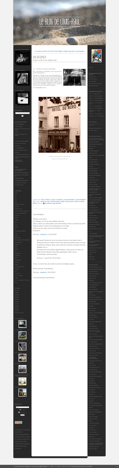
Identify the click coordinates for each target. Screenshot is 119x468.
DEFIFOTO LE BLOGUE (20, 143)
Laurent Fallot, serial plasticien (96, 339)
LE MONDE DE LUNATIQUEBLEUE (93, 358)
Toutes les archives (19, 312)
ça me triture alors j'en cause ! (95, 282)
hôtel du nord (45, 201)
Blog (16, 202)
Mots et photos (18, 242)
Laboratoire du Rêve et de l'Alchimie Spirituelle (95, 189)
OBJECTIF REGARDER (94, 403)
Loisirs (16, 235)
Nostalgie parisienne (93, 85)
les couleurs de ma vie (94, 209)
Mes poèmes (18, 237)
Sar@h (90, 421)
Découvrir (17, 215)
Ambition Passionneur (94, 273)
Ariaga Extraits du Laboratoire (95, 144)
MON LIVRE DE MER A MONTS (22, 240)
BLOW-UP (91, 148)
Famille (16, 219)
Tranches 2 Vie (92, 429)
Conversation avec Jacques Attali (96, 155)
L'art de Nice (92, 177)
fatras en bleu (92, 310)
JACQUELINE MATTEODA (95, 321)
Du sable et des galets (94, 164)
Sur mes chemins (93, 425)
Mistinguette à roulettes (94, 224)
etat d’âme (91, 306)
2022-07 (17, 297)
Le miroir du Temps (93, 355)
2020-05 (17, 310)
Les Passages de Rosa (94, 367)
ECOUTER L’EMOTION (94, 303)
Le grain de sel (92, 350)
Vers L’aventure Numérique (95, 438)
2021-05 (17, 301)
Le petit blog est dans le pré (95, 360)
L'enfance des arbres (93, 179)
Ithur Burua (91, 319)
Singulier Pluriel (92, 252)
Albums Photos (19, 318)
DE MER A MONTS (19, 185)
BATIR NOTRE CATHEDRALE (22, 172)
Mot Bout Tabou (92, 226)
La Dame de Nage (93, 184)
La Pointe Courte (18, 329)
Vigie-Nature (92, 256)
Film (16, 222)
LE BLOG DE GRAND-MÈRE (95, 344)
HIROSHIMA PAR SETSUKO (21, 180)
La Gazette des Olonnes (94, 186)
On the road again (93, 233)
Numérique (17, 255)
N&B (16, 246)
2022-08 (17, 294)
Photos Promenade (93, 416)
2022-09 (17, 292)
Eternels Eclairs (92, 308)
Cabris (16, 398)
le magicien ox (92, 205)
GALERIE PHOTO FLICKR (21, 150)
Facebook (47, 203)
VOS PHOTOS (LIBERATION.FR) (19, 161)
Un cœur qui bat (92, 432)
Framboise (91, 110)
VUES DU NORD (93, 448)
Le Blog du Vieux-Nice (94, 348)
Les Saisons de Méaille (20, 231)
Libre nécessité (92, 374)
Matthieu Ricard (92, 220)
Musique (17, 244)
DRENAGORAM (92, 301)
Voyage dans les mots (94, 446)
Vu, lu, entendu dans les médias (22, 280)
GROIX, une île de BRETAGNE (96, 312)
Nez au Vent (91, 398)
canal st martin (79, 201)
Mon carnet (91, 394)
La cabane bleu (92, 182)
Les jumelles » (80, 51)
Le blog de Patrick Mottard (95, 199)
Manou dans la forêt (93, 217)
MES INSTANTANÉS (93, 222)
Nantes (16, 248)
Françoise (91, 102)
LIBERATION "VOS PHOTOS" (22, 154)
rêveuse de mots (92, 250)
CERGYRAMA (92, 287)
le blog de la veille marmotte (95, 197)
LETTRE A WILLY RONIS (20, 182)
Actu (16, 195)
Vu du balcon (92, 259)
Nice (16, 251)
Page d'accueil (69, 51)
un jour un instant (19, 275)
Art (15, 197)
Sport (16, 271)
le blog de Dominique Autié (95, 128)
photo (35, 203)
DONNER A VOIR (93, 162)
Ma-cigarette (92, 380)
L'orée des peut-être (93, 328)
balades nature (92, 278)
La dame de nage (93, 334)
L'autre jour (91, 324)
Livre (16, 233)
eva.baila (91, 166)
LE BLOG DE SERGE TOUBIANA (94, 203)
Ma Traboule (92, 378)
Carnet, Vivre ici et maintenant (21, 211)
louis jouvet (69, 201)
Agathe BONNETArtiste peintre (96, 269)
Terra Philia (91, 427)
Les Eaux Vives (92, 365)
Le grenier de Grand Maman (95, 353)
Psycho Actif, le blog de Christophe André (94, 245)
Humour (16, 226)
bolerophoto (91, 280)
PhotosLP (17, 132)
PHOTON (91, 238)
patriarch (43, 272)
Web (16, 282)
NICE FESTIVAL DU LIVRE (95, 228)
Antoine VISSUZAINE (94, 141)
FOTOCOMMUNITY (19, 148)
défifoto (16, 217)
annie (90, 98)
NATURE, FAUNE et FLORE (95, 396)
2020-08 (17, 308)
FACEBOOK (17, 145)
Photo (16, 257)
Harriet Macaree (92, 315)
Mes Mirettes (92, 389)
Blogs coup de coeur (19, 204)
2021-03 (17, 303)
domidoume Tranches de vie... (96, 299)
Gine (90, 106)
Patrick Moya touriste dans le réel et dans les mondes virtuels (96, 236)
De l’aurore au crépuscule (94, 297)
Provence (17, 268)
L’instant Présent (18, 126)
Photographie (18, 260)
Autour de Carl (92, 146)
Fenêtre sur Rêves (93, 168)
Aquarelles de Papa (19, 387)
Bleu (16, 199)
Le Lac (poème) (92, 81)
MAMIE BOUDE (92, 383)
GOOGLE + (17, 152)
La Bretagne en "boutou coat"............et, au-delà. (94, 331)
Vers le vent (91, 436)
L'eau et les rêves (93, 79)
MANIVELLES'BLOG (93, 385)
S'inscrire (22, 409)
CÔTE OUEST (92, 295)
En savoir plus (88, 466)
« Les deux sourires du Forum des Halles (48, 51)
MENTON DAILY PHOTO (94, 387)
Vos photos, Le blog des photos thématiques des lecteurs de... (96, 444)
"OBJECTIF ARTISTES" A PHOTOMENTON (20, 170)
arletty (63, 201)
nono (90, 231)
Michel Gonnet (92, 392)
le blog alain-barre (93, 192)
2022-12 (17, 290)
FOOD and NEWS (93, 170)
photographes (39, 87)
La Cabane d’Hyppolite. (20, 341)
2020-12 (17, 306)
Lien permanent (68, 199)
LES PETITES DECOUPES (95, 371)
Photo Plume (92, 414)
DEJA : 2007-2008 (93, 159)
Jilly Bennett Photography (94, 175)
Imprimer (57, 203)
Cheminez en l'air (93, 153)
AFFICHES (17, 363)
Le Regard (91, 363)
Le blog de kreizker (93, 346)
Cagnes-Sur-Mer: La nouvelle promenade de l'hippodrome (21, 375)
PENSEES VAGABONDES (95, 412)
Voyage (16, 277)
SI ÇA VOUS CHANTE (94, 423)
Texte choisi (17, 273)
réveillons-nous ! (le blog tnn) (95, 247)
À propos (91, 67)
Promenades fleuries (19, 266)
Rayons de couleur (93, 418)
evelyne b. (43, 234)
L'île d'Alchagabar (93, 326)
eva (90, 93)
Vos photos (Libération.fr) (94, 441)
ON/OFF (91, 407)
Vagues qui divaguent (94, 434)
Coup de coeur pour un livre (95, 83)
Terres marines (18, 352)
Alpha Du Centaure (93, 271)
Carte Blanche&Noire (19, 124)
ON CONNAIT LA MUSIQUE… (96, 405)
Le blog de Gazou (93, 341)
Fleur (16, 224)
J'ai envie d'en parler (93, 173)
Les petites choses (93, 369)
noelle (90, 96)
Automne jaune (92, 76)
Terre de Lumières (93, 130)
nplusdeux (91, 400)
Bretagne (17, 206)
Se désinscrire (22, 412)
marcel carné (55, 201)
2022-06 (17, 299)
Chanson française (93, 289)
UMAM (90, 254)
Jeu (15, 228)
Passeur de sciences (93, 409)
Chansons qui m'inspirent (20, 213)
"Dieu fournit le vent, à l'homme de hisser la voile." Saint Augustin (96, 139)
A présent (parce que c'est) (95, 267)
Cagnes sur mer (18, 208)
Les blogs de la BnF (93, 207)
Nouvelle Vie (18, 253)
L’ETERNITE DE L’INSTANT (95, 376)
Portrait (16, 264)
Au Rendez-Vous (93, 276)
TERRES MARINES (19, 178)
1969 (16, 193)
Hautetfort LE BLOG (93, 317)
